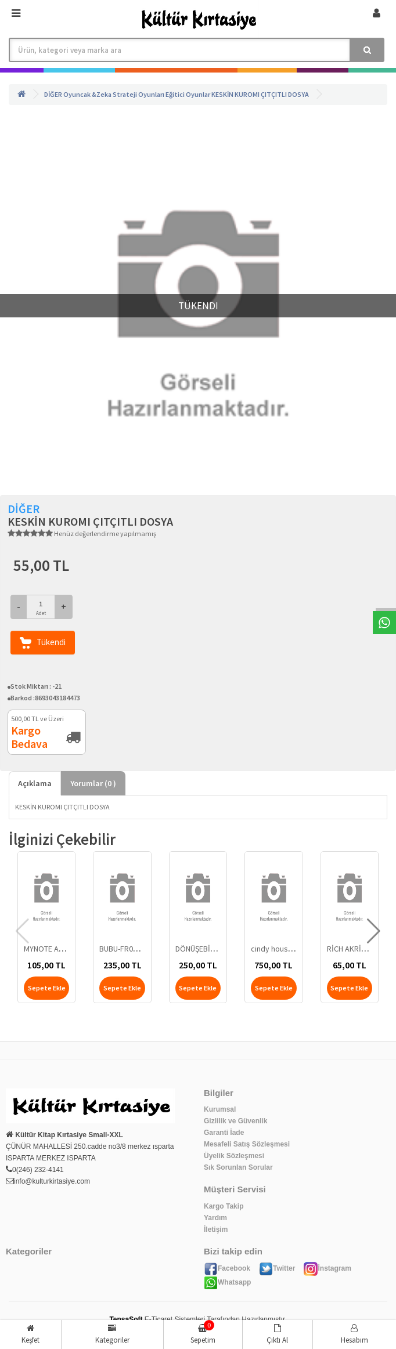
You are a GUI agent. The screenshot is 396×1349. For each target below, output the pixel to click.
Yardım (215, 1218)
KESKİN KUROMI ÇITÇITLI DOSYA (260, 94)
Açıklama (35, 783)
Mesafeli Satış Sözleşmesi (247, 1144)
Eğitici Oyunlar (187, 94)
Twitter (277, 1268)
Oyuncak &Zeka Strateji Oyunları (113, 94)
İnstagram (327, 1268)
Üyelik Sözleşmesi (234, 1156)
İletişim (216, 1229)
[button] (373, 931)
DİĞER (53, 94)
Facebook (227, 1268)
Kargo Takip (223, 1206)
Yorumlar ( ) (93, 783)
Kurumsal (220, 1109)
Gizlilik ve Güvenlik (235, 1121)
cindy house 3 (274, 948)
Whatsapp (227, 1282)
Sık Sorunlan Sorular (238, 1167)
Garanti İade (224, 1133)
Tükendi (43, 642)
